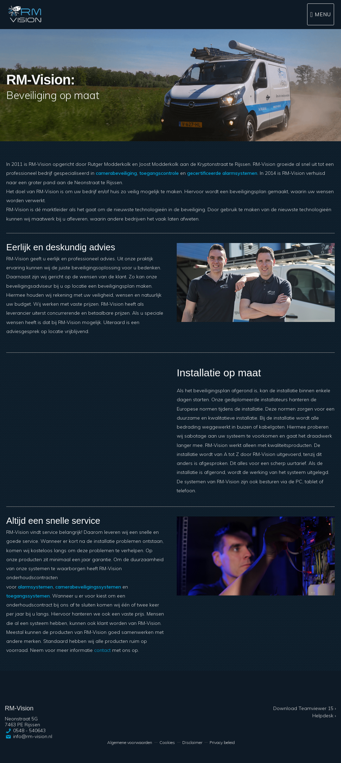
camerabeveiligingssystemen (88, 587)
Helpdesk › (324, 715)
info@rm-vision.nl (32, 736)
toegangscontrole (159, 173)
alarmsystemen (35, 587)
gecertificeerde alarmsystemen (222, 173)
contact (102, 650)
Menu (323, 14)
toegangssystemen (28, 596)
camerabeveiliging (116, 173)
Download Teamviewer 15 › (304, 708)
